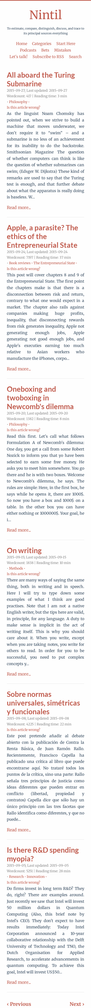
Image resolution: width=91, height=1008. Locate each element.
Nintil (45, 15)
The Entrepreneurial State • (55, 263)
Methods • (17, 568)
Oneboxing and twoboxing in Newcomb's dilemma (40, 397)
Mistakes (62, 50)
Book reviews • (21, 263)
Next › (77, 1004)
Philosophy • (19, 102)
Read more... (19, 207)
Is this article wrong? (23, 107)
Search (75, 56)
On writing (24, 550)
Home (21, 43)
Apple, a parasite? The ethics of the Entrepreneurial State (42, 236)
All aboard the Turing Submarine (41, 79)
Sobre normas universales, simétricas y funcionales (43, 703)
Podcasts (28, 50)
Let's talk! (18, 56)
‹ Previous (19, 1004)
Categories (41, 43)
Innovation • (37, 876)
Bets (45, 50)
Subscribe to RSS (48, 56)
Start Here (65, 43)
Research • (17, 876)
